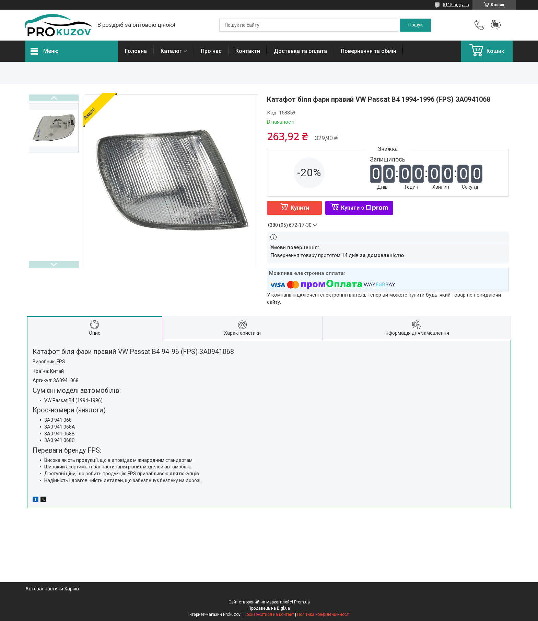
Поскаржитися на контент (269, 614)
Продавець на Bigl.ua (269, 608)
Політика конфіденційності (323, 614)
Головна (136, 51)
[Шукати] (415, 25)
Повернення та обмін (368, 51)
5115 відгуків (456, 4)
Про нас (211, 51)
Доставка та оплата (300, 51)
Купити (300, 207)
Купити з (364, 207)
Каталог (171, 51)
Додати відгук (496, 25)
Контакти (247, 51)
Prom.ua (302, 602)
